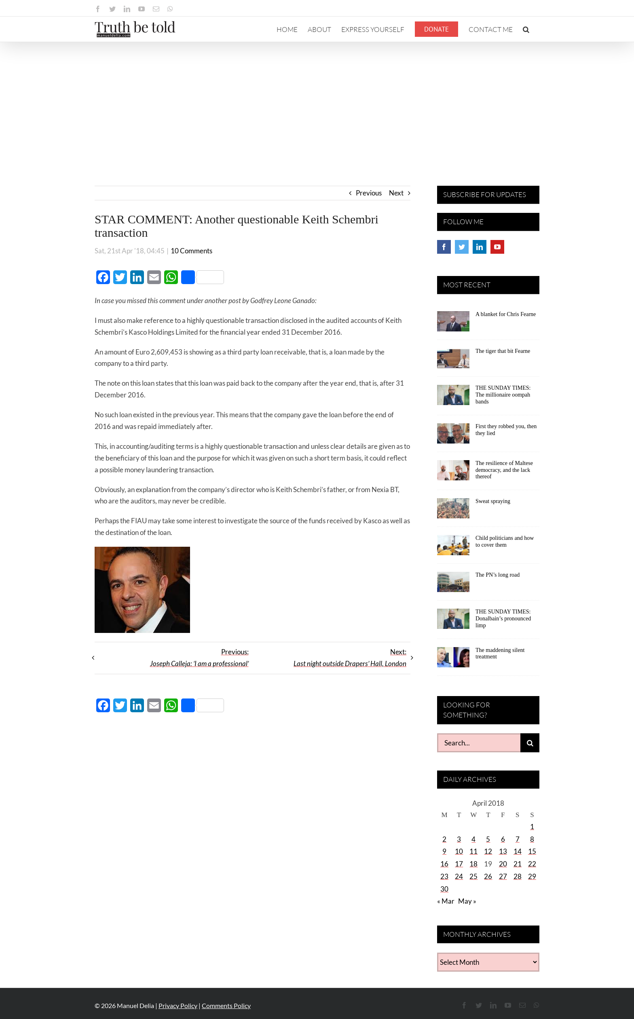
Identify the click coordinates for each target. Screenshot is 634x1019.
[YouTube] (497, 247)
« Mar (445, 901)
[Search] (529, 742)
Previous (369, 193)
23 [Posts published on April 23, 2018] (444, 876)
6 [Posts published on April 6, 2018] (503, 839)
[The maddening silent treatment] (453, 660)
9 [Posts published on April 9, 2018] (444, 851)
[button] (526, 29)
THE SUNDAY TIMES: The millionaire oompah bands (503, 395)
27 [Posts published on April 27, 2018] (503, 876)
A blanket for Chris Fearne (506, 314)
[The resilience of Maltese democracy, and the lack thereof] (453, 473)
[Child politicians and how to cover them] (453, 548)
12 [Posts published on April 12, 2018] (488, 851)
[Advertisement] (317, 102)
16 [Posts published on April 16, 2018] (444, 864)
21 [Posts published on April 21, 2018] (518, 864)
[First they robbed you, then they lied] (453, 436)
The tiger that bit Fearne (503, 351)
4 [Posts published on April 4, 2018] (473, 839)
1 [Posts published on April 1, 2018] (532, 826)
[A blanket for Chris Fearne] (453, 324)
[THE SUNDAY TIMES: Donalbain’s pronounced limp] (453, 622)
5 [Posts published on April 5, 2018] (488, 839)
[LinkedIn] (479, 247)
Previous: (199, 657)
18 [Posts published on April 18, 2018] (473, 864)
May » (467, 901)
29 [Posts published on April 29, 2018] (532, 876)
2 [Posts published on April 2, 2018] (444, 839)
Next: (350, 657)
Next (396, 193)
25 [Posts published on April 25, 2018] (473, 876)
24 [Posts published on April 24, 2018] (459, 876)
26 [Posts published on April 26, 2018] (488, 876)
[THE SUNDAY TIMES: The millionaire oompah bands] (453, 398)
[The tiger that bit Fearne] (453, 361)
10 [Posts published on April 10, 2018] (459, 851)
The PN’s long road (498, 575)
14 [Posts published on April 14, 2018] (518, 851)
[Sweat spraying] (453, 511)
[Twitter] (462, 247)
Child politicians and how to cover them (505, 541)
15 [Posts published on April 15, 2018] (532, 851)
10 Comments (191, 250)
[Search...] (478, 742)
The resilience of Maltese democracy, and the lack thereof (504, 470)
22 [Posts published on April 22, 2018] (532, 864)
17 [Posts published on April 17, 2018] (459, 864)
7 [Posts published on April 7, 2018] (518, 839)
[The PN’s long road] (453, 585)
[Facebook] (444, 247)
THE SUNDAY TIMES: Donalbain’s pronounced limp (503, 618)
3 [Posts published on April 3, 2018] (459, 839)
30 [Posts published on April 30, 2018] (444, 889)
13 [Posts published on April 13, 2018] (503, 851)
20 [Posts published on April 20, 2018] (503, 864)
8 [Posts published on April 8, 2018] (532, 839)
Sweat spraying (493, 501)
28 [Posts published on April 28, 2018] (518, 876)
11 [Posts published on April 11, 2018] (473, 851)
